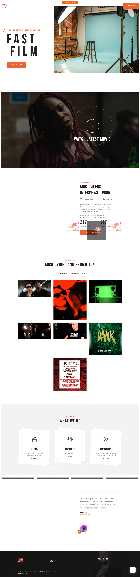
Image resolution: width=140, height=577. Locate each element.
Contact (129, 5)
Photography (105, 449)
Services (111, 5)
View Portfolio (14, 64)
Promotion (53, 460)
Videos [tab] (84, 274)
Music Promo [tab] (75, 274)
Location (34, 449)
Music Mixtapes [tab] (63, 274)
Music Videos (87, 470)
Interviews (121, 470)
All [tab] (55, 274)
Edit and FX (70, 449)
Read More (34, 459)
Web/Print (52, 463)
